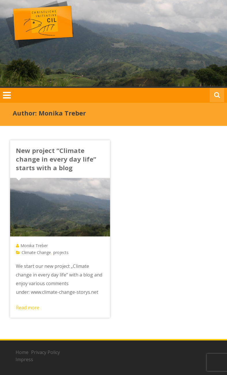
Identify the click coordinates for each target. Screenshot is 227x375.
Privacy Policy (45, 352)
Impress (24, 359)
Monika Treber (34, 245)
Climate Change (36, 252)
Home (22, 352)
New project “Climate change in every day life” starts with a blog (56, 159)
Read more (27, 307)
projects (61, 252)
